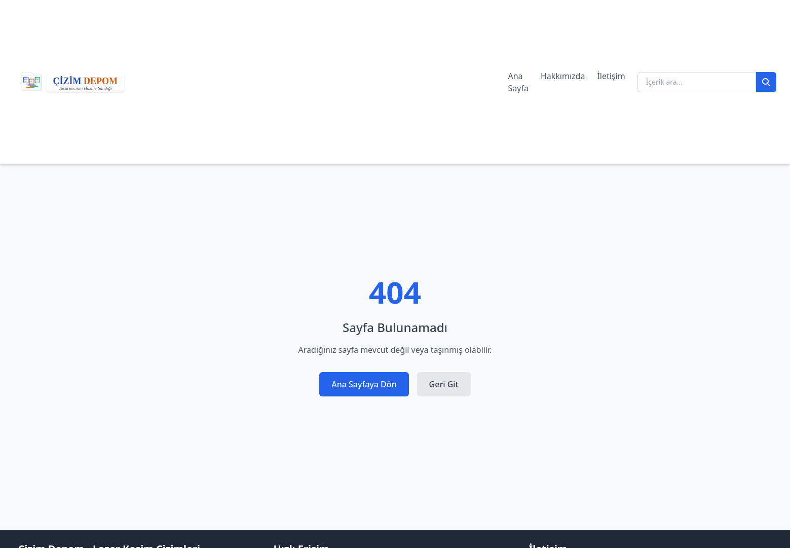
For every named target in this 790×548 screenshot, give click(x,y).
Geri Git (444, 384)
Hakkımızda (563, 76)
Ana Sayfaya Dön (363, 384)
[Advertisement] (322, 82)
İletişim (611, 76)
